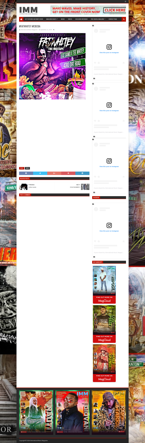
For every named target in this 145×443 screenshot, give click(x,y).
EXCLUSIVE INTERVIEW (81, 19)
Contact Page (113, 19)
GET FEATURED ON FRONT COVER (34, 19)
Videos (70, 19)
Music (63, 19)
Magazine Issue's (51, 19)
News (27, 168)
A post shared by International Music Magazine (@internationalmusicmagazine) (119, 74)
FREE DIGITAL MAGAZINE (97, 19)
